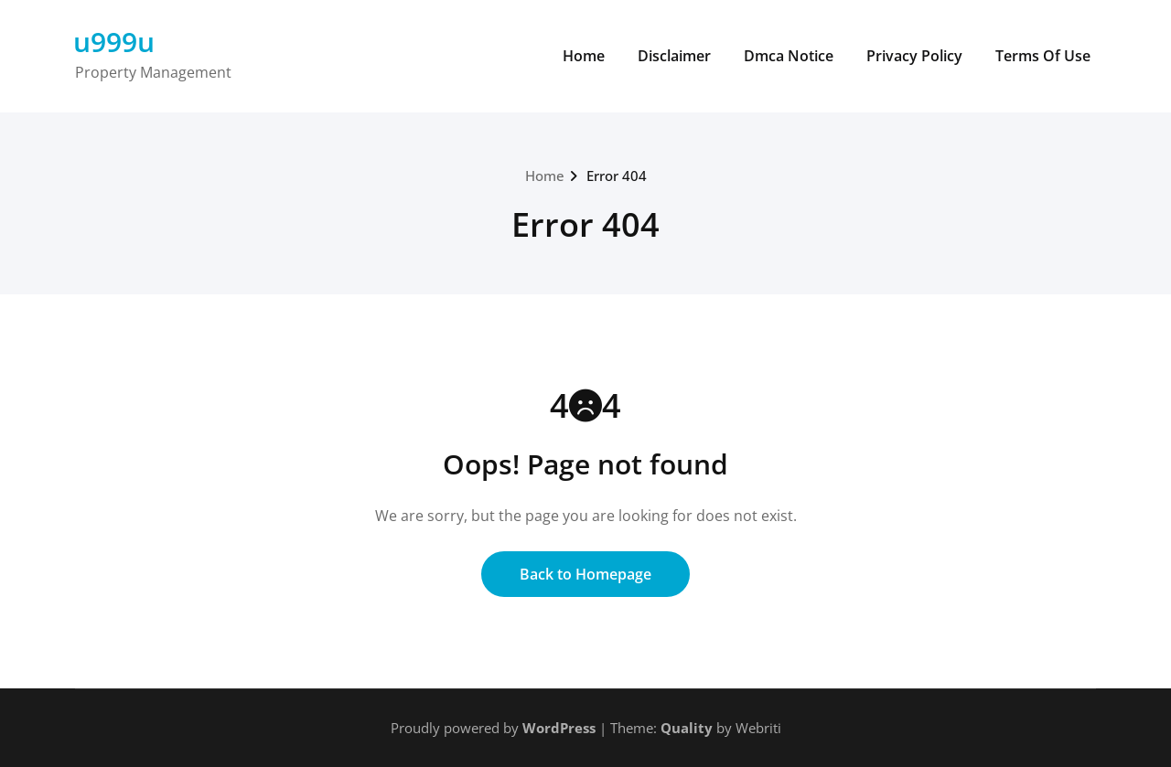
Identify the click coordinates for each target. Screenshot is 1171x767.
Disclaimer (674, 56)
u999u (114, 41)
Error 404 (616, 175)
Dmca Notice (788, 56)
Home (584, 56)
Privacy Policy (914, 56)
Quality (687, 728)
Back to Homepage (585, 574)
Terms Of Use (1042, 56)
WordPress (559, 728)
